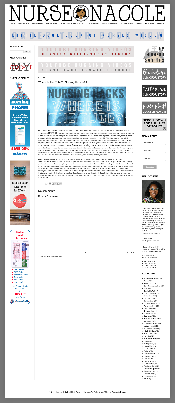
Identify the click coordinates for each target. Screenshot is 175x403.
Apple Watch (148, 281)
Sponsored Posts (150, 371)
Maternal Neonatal (150, 323)
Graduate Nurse (149, 311)
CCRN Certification (150, 293)
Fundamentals (149, 306)
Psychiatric (147, 361)
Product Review (149, 358)
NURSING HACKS (23, 23)
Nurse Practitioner (150, 338)
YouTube (147, 379)
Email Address (148, 143)
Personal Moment (150, 353)
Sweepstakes (148, 376)
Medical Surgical (149, 326)
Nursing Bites (148, 343)
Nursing (146, 341)
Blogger (122, 392)
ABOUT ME (160, 23)
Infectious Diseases (150, 318)
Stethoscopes (148, 374)
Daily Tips (147, 298)
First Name (147, 151)
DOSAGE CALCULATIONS (110, 23)
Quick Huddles (149, 364)
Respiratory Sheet (150, 366)
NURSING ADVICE (51, 23)
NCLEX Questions (150, 329)
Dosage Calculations (151, 303)
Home (87, 253)
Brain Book (148, 288)
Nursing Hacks (149, 346)
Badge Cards (148, 283)
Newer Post (42, 253)
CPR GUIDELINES (93, 23)
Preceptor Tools (149, 356)
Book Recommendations (152, 286)
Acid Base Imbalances (151, 278)
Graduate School (149, 313)
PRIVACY (139, 23)
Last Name (147, 159)
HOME (13, 23)
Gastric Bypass (149, 308)
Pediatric (147, 351)
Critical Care (148, 296)
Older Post (130, 253)
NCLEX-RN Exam (150, 331)
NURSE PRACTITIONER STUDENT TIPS (72, 23)
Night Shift (147, 336)
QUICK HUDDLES (37, 23)
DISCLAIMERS (149, 23)
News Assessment (150, 333)
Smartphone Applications (152, 369)
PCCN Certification (150, 349)
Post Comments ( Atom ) (55, 256)
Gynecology (148, 316)
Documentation (149, 301)
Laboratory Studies (150, 321)
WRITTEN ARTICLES (127, 23)
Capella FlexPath (150, 291)
